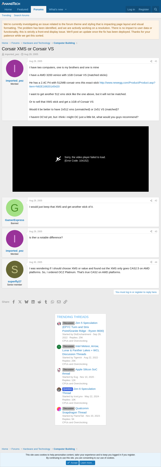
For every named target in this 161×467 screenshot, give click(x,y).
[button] (65, 9)
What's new (56, 9)
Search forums (21, 15)
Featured (22, 9)
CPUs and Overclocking (74, 340)
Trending (6, 15)
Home (8, 9)
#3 (156, 231)
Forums (39, 9)
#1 (156, 61)
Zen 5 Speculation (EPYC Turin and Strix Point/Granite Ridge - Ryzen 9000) (83, 326)
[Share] (151, 61)
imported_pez (12, 54)
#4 (156, 262)
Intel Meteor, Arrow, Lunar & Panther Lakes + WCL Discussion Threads (80, 350)
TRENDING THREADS (72, 317)
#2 (156, 200)
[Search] (155, 9)
